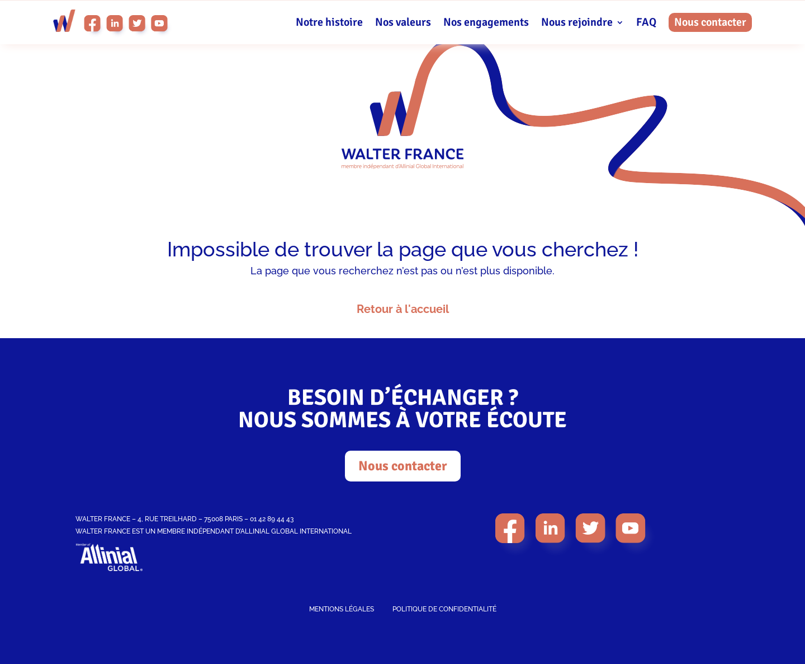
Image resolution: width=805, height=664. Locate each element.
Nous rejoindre (577, 23)
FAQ (646, 23)
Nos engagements (486, 23)
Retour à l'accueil (403, 309)
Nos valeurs (403, 23)
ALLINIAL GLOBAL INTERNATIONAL (296, 531)
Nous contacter (710, 22)
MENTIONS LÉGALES (341, 609)
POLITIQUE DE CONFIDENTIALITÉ (444, 609)
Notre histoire (329, 23)
